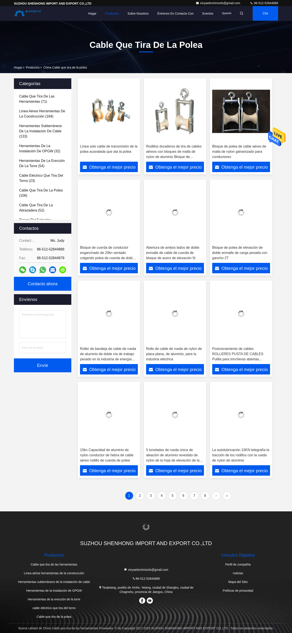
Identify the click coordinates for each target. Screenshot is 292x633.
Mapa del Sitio (238, 582)
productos (33, 67)
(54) (42, 163)
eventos (206, 13)
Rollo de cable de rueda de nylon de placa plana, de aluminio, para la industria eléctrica (174, 354)
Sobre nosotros (136, 13)
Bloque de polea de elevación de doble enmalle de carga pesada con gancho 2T (239, 253)
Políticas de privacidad (238, 590)
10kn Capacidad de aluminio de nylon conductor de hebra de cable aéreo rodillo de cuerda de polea (106, 455)
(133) (40, 131)
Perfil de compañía (238, 564)
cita (265, 13)
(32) (39, 148)
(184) (42, 113)
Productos (110, 13)
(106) (41, 192)
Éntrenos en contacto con (174, 13)
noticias (238, 573)
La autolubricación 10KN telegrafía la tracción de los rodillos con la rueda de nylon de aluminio (240, 455)
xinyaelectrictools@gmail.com (218, 3)
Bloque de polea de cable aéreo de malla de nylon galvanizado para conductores (239, 151)
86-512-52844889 (264, 3)
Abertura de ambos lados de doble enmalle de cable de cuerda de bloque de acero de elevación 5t (172, 253)
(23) (41, 178)
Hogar (91, 13)
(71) (37, 98)
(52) (36, 207)
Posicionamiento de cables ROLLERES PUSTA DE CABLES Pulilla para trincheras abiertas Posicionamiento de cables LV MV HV (238, 359)
